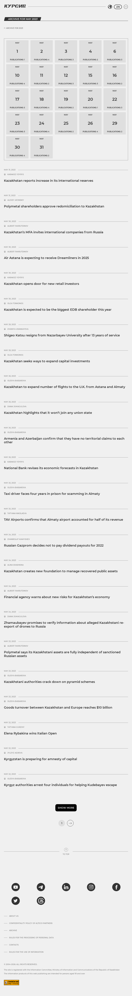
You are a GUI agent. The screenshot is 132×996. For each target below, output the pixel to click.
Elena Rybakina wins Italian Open (30, 733)
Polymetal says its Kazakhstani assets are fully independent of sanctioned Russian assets (62, 654)
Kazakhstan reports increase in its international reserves (48, 181)
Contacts (14, 945)
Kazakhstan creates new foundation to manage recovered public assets (61, 571)
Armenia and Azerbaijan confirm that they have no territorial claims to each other (64, 440)
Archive (13, 931)
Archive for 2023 (13, 28)
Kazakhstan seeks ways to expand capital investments (47, 361)
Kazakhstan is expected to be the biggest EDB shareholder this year (58, 310)
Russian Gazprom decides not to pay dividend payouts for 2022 (53, 545)
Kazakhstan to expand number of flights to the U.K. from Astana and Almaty (64, 387)
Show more (66, 807)
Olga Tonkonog (15, 303)
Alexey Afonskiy (15, 200)
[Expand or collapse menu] (126, 7)
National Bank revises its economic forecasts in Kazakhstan (51, 468)
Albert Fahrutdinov (17, 226)
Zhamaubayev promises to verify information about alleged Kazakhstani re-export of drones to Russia (64, 624)
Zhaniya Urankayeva (17, 329)
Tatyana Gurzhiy (15, 727)
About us (13, 916)
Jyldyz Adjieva (14, 753)
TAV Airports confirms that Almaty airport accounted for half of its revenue (63, 520)
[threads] (41, 901)
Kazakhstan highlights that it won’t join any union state (48, 413)
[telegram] (41, 887)
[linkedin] (66, 887)
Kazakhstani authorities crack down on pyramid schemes (49, 682)
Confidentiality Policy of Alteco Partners (30, 923)
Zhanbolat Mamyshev (18, 539)
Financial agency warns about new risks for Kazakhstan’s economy (57, 597)
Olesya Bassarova (16, 381)
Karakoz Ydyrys (15, 175)
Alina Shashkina (15, 565)
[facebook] (116, 887)
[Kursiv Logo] (15, 6)
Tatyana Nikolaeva (16, 513)
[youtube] (16, 887)
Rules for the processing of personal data (31, 938)
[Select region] (110, 7)
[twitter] (16, 901)
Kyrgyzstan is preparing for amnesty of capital (40, 759)
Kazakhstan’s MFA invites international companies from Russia (53, 232)
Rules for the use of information (26, 952)
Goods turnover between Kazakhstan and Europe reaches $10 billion (58, 707)
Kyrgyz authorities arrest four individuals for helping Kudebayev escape (60, 785)
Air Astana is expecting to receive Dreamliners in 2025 (46, 258)
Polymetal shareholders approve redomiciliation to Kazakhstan (54, 206)
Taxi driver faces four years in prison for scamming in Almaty (52, 494)
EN (118, 6)
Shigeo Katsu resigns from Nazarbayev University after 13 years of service (62, 335)
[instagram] (91, 887)
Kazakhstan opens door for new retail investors (41, 284)
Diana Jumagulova (16, 407)
